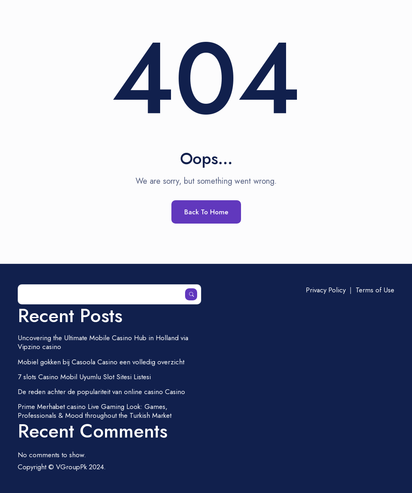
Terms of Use (375, 290)
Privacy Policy (326, 290)
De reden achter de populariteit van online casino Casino (101, 391)
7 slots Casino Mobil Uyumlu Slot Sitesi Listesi (84, 377)
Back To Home (206, 212)
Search (191, 294)
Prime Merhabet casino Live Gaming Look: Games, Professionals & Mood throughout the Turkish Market (94, 411)
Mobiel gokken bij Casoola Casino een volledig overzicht (101, 362)
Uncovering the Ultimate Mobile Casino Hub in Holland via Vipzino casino (103, 342)
